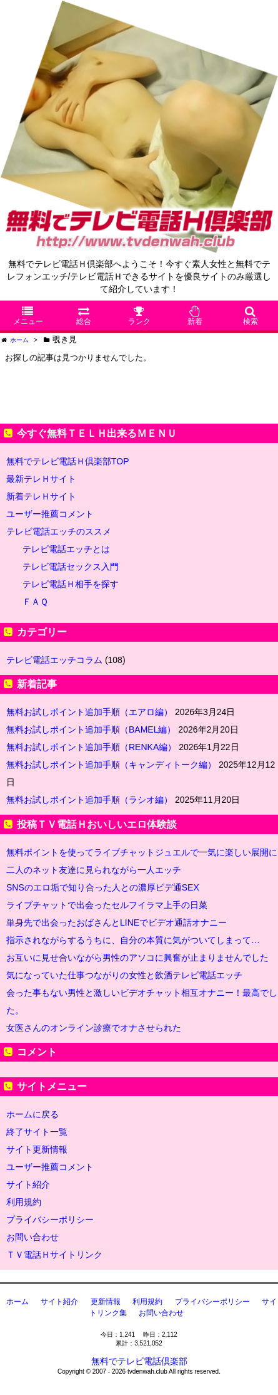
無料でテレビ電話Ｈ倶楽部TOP (67, 461)
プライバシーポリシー (50, 1220)
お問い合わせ (32, 1237)
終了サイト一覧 (36, 1132)
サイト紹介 (28, 1184)
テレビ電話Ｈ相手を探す (70, 584)
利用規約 (23, 1202)
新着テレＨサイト (41, 496)
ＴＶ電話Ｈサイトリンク (54, 1255)
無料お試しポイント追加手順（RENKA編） (91, 747)
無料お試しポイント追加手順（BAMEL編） (91, 729)
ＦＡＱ (35, 602)
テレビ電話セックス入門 (70, 567)
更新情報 (106, 1301)
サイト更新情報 (36, 1149)
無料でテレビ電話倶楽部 (139, 1361)
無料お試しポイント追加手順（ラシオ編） (89, 800)
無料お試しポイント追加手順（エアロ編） (89, 712)
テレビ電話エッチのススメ (58, 531)
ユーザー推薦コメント (50, 514)
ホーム (17, 1301)
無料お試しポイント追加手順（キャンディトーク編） (111, 765)
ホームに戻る (32, 1114)
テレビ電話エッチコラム (54, 660)
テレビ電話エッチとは (66, 549)
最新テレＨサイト (41, 479)
